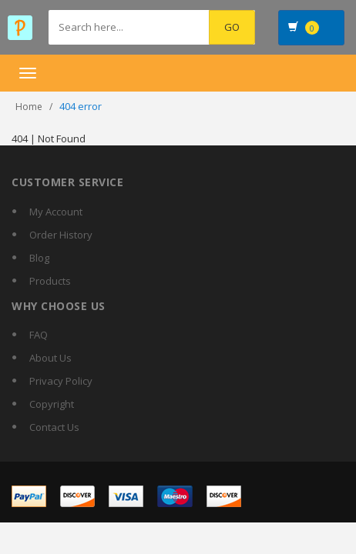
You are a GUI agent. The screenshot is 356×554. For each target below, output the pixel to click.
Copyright (51, 404)
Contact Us (54, 427)
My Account (55, 212)
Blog (39, 258)
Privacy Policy (60, 381)
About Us (50, 358)
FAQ (38, 335)
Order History (60, 235)
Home (28, 106)
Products (50, 281)
